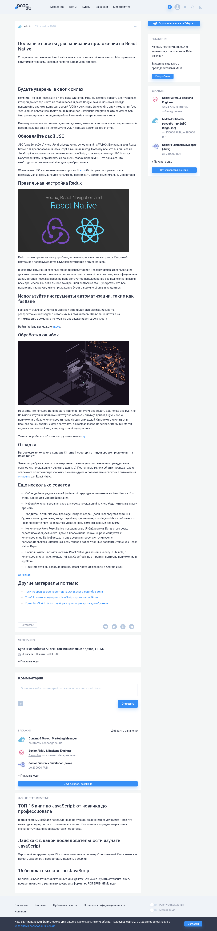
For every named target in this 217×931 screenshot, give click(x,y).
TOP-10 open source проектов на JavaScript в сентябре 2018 (64, 591)
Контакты (21, 911)
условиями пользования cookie (35, 926)
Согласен (193, 923)
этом (82, 170)
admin (27, 26)
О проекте (21, 905)
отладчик (24, 476)
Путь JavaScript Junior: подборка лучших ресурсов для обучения (66, 603)
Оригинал (24, 575)
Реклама (40, 905)
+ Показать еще (162, 161)
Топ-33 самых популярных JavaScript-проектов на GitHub (62, 597)
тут (85, 436)
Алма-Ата (168, 106)
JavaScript (28, 625)
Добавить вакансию (124, 730)
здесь (56, 326)
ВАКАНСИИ (158, 90)
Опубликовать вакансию (174, 170)
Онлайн (40, 654)
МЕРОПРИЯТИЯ (26, 640)
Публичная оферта (65, 905)
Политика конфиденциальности (104, 905)
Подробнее (162, 76)
